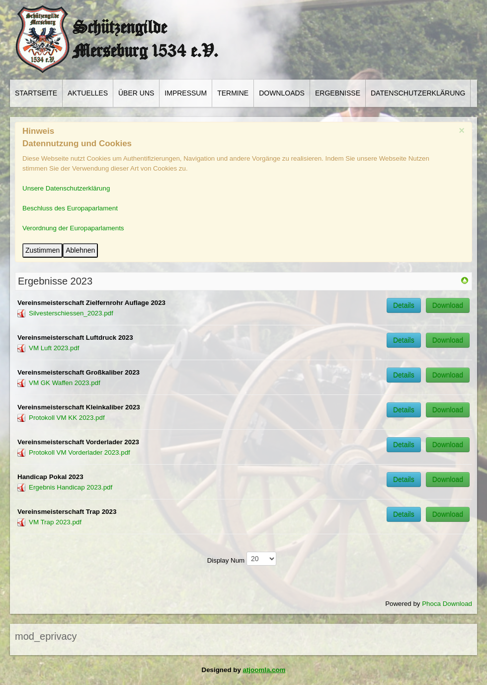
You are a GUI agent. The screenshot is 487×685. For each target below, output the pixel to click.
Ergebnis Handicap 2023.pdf (70, 487)
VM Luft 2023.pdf (54, 348)
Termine (232, 93)
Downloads (282, 93)
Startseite (36, 93)
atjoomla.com (264, 670)
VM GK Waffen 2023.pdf (64, 383)
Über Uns (136, 93)
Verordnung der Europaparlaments (73, 228)
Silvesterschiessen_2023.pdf (71, 313)
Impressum (185, 93)
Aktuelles (88, 93)
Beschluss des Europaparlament (70, 208)
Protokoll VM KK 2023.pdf (67, 417)
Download (447, 305)
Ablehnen (80, 250)
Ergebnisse (337, 93)
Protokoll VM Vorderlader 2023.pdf (79, 452)
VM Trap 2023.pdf (55, 522)
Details (403, 305)
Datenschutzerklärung (418, 93)
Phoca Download (447, 603)
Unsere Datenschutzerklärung (66, 188)
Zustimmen (42, 250)
